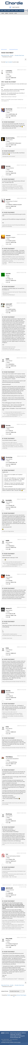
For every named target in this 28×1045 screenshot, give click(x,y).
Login (15, 13)
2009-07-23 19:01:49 (21, 755)
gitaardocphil (9, 888)
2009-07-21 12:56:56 (21, 574)
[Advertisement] (14, 30)
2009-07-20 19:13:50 (21, 198)
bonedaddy (9, 500)
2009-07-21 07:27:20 (21, 456)
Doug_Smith (9, 938)
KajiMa (7, 359)
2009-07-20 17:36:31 (21, 69)
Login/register (15, 7)
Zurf (7, 854)
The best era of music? (7, 53)
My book (16, 10)
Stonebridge (9, 109)
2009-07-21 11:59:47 (21, 539)
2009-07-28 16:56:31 (6, 885)
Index (3, 13)
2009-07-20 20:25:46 (21, 272)
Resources (21, 10)
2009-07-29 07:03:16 (21, 937)
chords (18, 1042)
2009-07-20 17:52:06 (21, 107)
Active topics (4, 49)
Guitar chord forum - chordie (7, 55)
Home (2, 10)
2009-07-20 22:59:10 (21, 424)
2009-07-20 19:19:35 (21, 234)
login (6, 62)
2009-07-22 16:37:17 (21, 725)
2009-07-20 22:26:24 (21, 357)
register (10, 62)
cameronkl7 (9, 304)
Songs (5, 10)
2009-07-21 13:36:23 (21, 607)
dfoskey (8, 575)
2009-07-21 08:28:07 (21, 499)
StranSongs (9, 814)
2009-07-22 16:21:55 (21, 647)
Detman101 (9, 608)
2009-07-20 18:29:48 (21, 136)
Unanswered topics (13, 49)
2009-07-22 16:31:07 (21, 689)
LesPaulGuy (9, 71)
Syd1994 (8, 273)
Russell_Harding (10, 138)
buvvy (7, 648)
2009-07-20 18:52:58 (21, 165)
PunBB (8, 995)
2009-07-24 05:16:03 (21, 813)
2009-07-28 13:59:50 (21, 853)
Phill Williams (9, 757)
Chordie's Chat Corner (19, 55)
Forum (26, 10)
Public (12, 10)
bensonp (8, 166)
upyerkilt (8, 199)
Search (6, 13)
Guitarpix (8, 235)
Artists (8, 10)
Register (11, 13)
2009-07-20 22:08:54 (21, 303)
